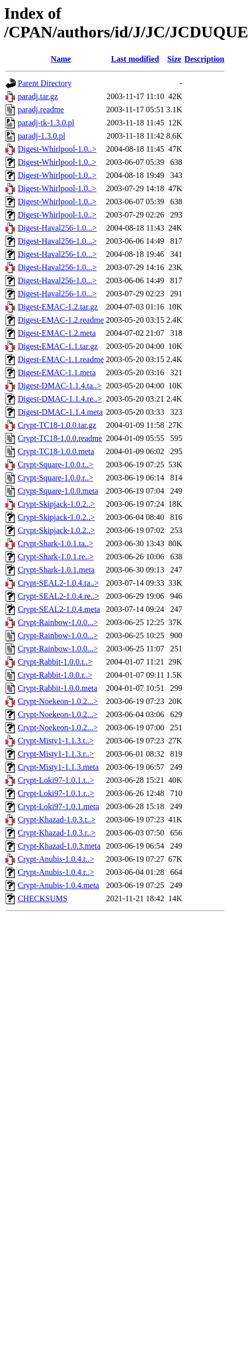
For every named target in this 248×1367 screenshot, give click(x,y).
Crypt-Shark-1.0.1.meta (56, 569)
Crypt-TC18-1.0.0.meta (56, 451)
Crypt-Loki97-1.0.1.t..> (56, 780)
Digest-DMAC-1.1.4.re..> (60, 398)
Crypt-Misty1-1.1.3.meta (58, 767)
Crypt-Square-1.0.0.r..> (55, 477)
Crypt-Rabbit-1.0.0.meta (57, 688)
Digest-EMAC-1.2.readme (61, 320)
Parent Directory (45, 83)
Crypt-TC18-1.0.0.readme (60, 438)
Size (174, 59)
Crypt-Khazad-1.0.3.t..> (56, 819)
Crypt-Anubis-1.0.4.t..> (56, 859)
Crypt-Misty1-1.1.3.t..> (56, 740)
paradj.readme (41, 109)
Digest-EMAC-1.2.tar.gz (58, 306)
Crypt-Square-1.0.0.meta (58, 491)
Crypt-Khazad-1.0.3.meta (59, 846)
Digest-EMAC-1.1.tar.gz (58, 346)
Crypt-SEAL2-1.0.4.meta (59, 609)
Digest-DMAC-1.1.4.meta (60, 412)
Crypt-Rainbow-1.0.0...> (58, 622)
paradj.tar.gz (38, 96)
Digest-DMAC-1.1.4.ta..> (59, 385)
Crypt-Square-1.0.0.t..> (55, 464)
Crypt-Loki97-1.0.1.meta (58, 806)
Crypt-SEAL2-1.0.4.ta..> (58, 583)
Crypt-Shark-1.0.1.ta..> (55, 543)
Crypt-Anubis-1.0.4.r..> (56, 872)
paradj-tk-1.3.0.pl (46, 122)
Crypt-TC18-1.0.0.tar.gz (57, 425)
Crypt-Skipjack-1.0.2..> (56, 504)
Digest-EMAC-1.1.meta (57, 372)
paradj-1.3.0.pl (41, 135)
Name (61, 59)
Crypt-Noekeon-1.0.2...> (58, 701)
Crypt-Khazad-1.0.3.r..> (56, 832)
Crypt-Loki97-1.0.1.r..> (56, 793)
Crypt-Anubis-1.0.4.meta (58, 885)
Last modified (135, 59)
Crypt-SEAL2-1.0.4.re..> (58, 596)
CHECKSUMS (42, 898)
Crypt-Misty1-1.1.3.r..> (56, 753)
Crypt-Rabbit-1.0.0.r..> (55, 675)
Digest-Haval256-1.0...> (57, 228)
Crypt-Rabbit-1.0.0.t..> (55, 661)
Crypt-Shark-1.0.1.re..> (56, 556)
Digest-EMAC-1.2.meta (57, 333)
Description (204, 59)
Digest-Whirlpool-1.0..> (57, 149)
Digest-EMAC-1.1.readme (61, 359)
